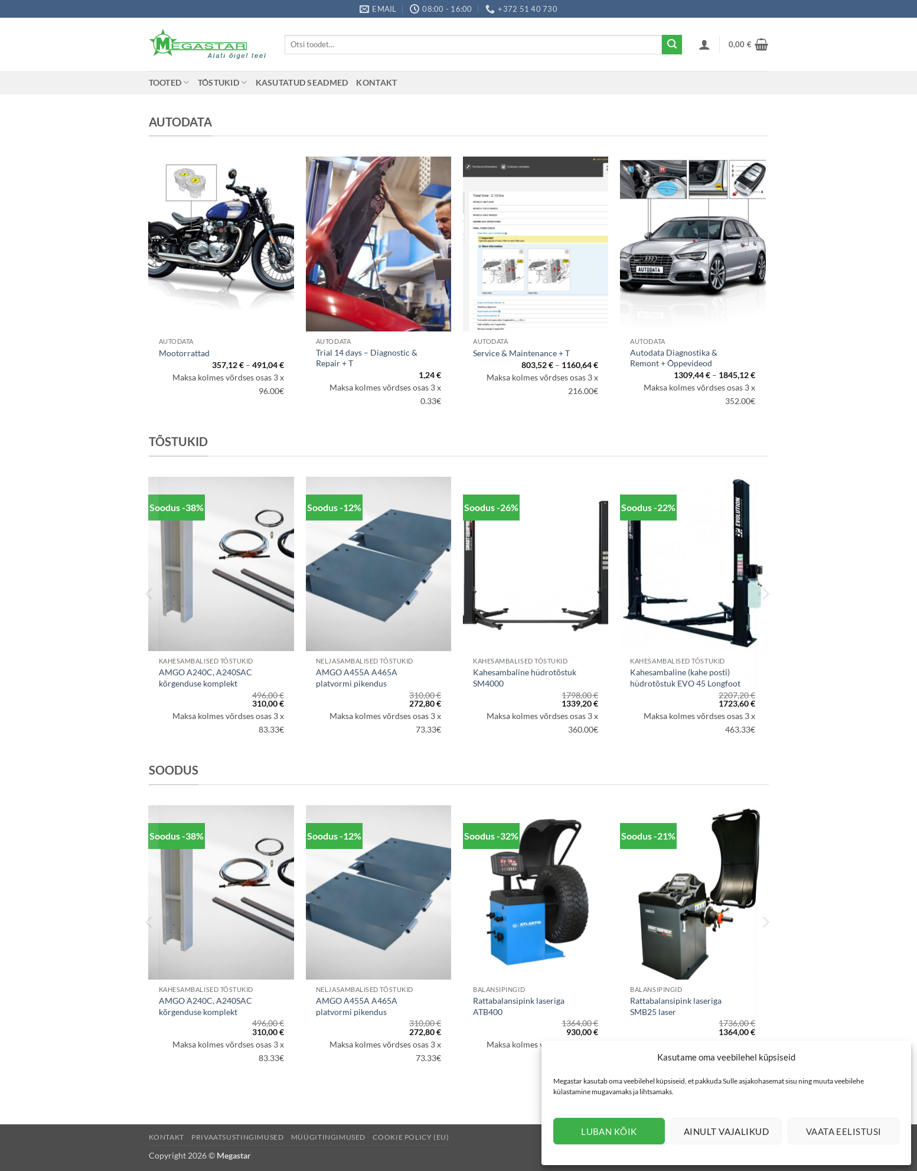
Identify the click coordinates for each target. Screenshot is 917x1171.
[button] (704, 44)
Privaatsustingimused (237, 1137)
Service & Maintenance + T (521, 353)
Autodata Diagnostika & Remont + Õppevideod (673, 358)
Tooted (169, 82)
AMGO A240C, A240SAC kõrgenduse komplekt (205, 677)
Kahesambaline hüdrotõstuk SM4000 (524, 677)
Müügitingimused (328, 1137)
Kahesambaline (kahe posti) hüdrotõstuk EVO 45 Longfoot (685, 677)
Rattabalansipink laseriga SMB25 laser (676, 1006)
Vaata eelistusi (844, 1131)
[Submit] (672, 45)
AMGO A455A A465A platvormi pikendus (356, 677)
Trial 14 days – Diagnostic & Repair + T (366, 358)
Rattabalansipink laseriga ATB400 (518, 1006)
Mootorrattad (184, 353)
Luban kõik (609, 1131)
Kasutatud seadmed (302, 82)
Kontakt (376, 82)
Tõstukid (222, 82)
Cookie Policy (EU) (411, 1137)
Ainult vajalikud (726, 1131)
